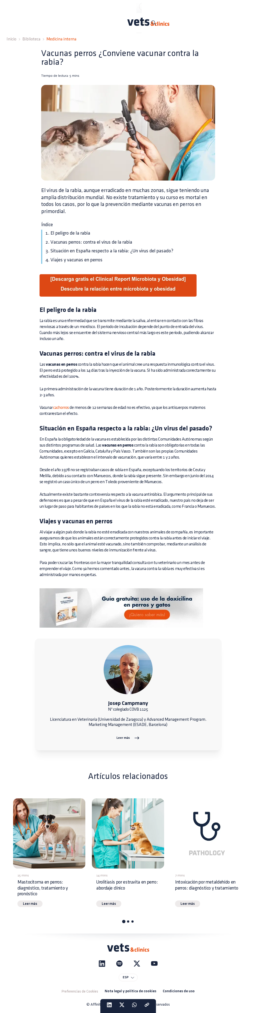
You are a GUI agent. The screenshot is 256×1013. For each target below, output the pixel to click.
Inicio (11, 39)
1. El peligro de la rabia (68, 233)
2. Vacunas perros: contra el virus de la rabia (89, 242)
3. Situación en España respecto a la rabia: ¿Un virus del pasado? (109, 251)
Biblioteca (31, 39)
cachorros (61, 408)
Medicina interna (61, 39)
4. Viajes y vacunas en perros (74, 260)
